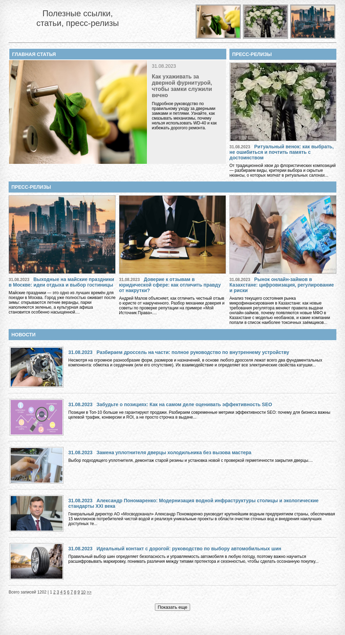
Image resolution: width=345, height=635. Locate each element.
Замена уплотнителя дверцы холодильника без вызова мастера (174, 452)
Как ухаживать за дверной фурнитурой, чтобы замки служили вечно (182, 86)
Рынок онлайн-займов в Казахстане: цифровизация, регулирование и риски (281, 285)
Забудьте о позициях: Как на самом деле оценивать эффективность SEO (184, 404)
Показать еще (172, 607)
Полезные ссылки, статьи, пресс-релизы (77, 18)
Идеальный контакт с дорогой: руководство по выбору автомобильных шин (189, 548)
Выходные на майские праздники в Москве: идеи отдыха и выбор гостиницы (61, 282)
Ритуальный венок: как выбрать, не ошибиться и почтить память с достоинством (281, 152)
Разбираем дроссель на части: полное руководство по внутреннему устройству (193, 352)
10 (83, 592)
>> (89, 592)
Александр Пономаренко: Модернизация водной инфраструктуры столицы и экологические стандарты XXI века (193, 503)
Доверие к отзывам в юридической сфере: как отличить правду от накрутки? (170, 285)
